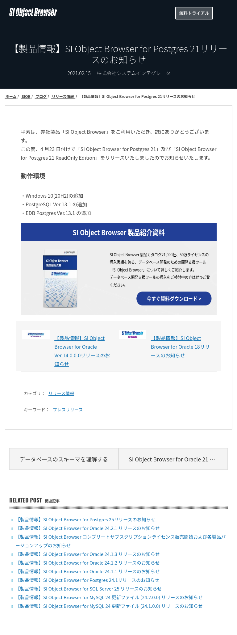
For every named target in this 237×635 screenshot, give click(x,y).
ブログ (41, 96)
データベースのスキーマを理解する (63, 459)
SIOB (26, 96)
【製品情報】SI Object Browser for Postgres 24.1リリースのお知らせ (87, 580)
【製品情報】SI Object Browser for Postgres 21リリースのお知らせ (137, 96)
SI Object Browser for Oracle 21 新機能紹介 (178, 459)
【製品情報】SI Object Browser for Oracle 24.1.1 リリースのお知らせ (87, 571)
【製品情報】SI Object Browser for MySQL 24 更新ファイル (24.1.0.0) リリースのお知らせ (108, 606)
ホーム (10, 96)
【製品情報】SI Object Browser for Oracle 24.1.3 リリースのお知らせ (87, 554)
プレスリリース (68, 409)
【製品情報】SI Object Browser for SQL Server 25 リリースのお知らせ (88, 588)
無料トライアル (194, 13)
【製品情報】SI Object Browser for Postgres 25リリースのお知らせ (85, 519)
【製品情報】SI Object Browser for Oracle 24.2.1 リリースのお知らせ (87, 528)
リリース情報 (63, 96)
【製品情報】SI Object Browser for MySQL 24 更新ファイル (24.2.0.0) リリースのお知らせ (108, 597)
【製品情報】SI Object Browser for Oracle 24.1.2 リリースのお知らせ (87, 562)
